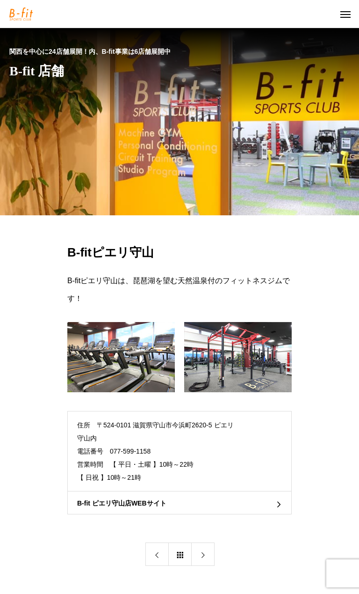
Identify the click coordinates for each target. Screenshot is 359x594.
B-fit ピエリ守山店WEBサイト (121, 503)
